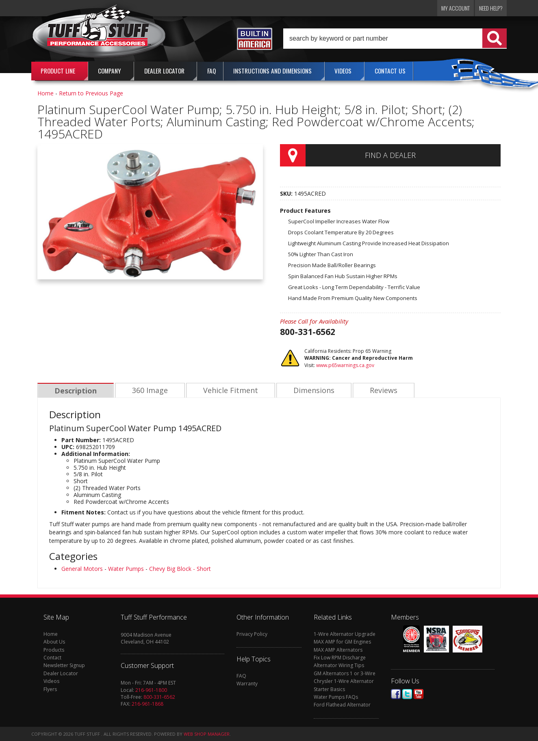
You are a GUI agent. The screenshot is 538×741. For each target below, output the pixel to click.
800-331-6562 (159, 696)
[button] (395, 38)
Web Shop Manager (207, 734)
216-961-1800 (151, 690)
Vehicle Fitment (228, 390)
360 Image (149, 390)
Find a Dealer (390, 155)
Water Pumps (126, 568)
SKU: (287, 193)
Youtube (418, 694)
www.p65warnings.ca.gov (345, 365)
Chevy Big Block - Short (180, 568)
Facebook (396, 694)
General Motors (82, 568)
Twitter (407, 694)
